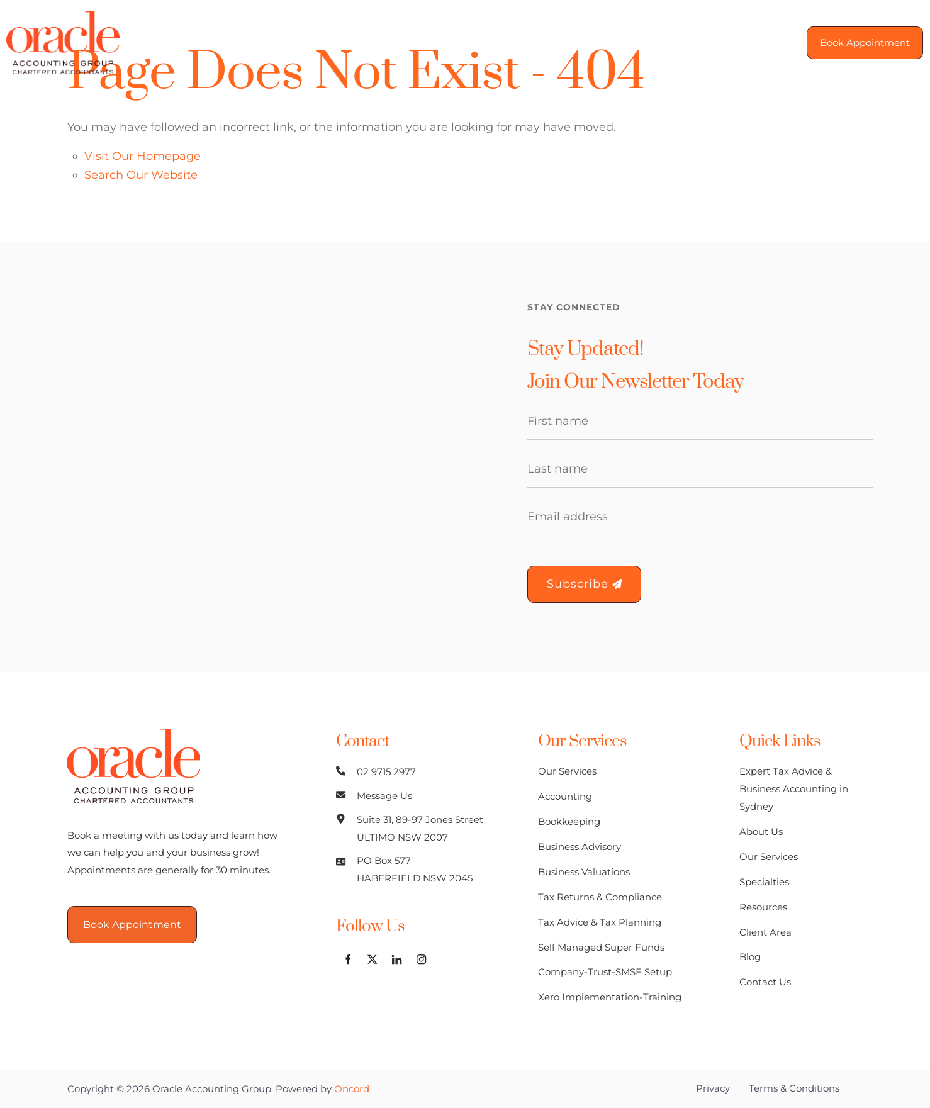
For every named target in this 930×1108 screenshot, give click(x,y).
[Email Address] (700, 517)
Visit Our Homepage (142, 156)
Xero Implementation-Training (609, 997)
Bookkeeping (569, 821)
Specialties (432, 42)
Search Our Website (141, 175)
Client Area (600, 42)
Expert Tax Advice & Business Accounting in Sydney (793, 788)
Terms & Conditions (794, 1088)
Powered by (322, 1089)
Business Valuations (584, 872)
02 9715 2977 (386, 772)
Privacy (713, 1088)
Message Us (384, 796)
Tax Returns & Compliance (600, 897)
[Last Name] (700, 469)
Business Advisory (579, 847)
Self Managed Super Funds (601, 947)
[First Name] (700, 421)
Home (188, 42)
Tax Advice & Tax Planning (599, 922)
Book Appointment (858, 34)
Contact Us (735, 42)
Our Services (343, 42)
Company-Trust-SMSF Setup (605, 972)
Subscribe (584, 584)
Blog (668, 42)
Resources (516, 42)
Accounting (565, 796)
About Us (257, 42)
